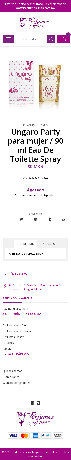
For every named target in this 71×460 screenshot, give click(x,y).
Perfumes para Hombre (17, 331)
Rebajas (8, 348)
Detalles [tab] (48, 244)
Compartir (35, 214)
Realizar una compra (15, 308)
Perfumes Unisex (13, 337)
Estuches (8, 343)
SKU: (25, 177)
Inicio (6, 365)
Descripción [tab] (25, 244)
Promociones (11, 377)
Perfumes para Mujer (16, 325)
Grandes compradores (16, 383)
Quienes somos (12, 371)
